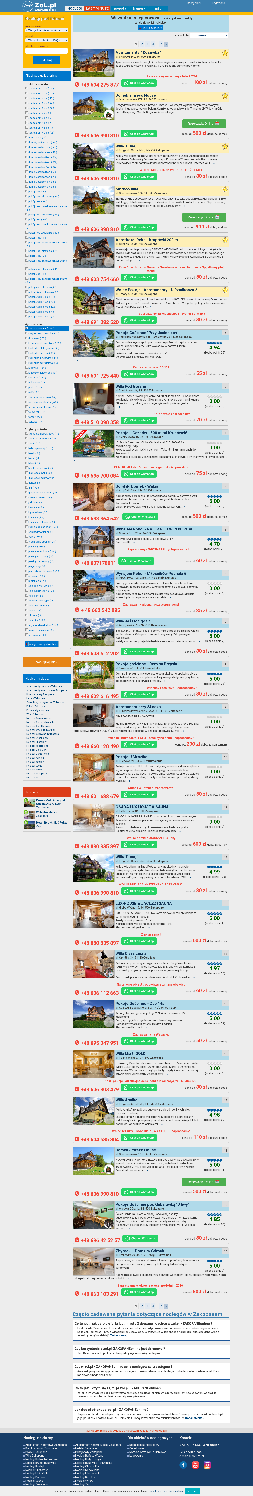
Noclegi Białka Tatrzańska (40, 722)
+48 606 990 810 (97, 136)
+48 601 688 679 (97, 797)
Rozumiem (192, 1491)
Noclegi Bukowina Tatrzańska (42, 734)
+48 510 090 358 (97, 422)
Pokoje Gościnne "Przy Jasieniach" (147, 332)
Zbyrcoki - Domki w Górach (140, 1251)
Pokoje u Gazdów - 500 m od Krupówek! (151, 433)
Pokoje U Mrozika (131, 757)
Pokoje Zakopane (36, 706)
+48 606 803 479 (97, 1090)
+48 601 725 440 (97, 376)
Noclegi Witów (34, 769)
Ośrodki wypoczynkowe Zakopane (45, 702)
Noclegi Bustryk (35, 1466)
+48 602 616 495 (97, 696)
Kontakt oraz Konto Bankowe (147, 1452)
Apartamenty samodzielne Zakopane (46, 690)
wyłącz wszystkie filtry (42, 644)
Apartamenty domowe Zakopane (44, 686)
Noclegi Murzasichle (37, 753)
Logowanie (136, 1455)
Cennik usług (137, 1448)
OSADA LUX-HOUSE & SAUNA (142, 807)
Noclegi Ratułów (35, 761)
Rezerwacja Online (204, 123)
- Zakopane (50, 804)
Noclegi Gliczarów (36, 741)
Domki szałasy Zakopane (40, 694)
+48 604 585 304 (97, 1140)
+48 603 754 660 (97, 279)
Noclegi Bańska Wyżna (38, 718)
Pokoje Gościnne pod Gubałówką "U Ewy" (152, 1204)
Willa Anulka (126, 1100)
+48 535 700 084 (97, 476)
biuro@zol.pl (196, 1456)
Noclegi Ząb (33, 777)
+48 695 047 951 (97, 1043)
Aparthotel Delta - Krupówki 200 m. (147, 240)
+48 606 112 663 (97, 993)
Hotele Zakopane (35, 698)
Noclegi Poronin (35, 757)
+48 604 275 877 (97, 85)
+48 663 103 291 (97, 1294)
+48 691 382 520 (97, 322)
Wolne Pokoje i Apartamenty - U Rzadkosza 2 (156, 290)
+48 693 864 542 (97, 519)
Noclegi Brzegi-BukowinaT (41, 730)
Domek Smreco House (136, 95)
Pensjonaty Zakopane (38, 710)
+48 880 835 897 (97, 847)
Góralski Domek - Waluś (137, 486)
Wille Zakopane (34, 714)
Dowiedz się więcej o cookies (165, 1491)
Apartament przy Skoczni (139, 707)
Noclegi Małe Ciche (36, 749)
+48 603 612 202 (97, 654)
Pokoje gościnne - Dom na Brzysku (147, 664)
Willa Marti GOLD (130, 1053)
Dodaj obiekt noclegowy (144, 1445)
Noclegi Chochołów (37, 738)
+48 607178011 (95, 563)
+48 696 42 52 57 (97, 1240)
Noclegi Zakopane (36, 773)
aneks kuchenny (150, 27)
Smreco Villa (127, 189)
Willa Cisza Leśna (131, 953)
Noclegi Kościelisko (37, 745)
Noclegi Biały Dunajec (38, 726)
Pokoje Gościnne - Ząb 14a (140, 1003)
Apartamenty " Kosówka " (138, 52)
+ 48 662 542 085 (97, 610)
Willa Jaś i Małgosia (133, 621)
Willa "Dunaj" (127, 146)
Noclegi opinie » (47, 662)
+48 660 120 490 (97, 746)
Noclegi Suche (34, 765)
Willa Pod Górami (131, 386)
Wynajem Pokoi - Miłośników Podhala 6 (151, 573)
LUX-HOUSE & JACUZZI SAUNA (144, 903)
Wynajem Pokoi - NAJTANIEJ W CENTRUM (154, 529)
